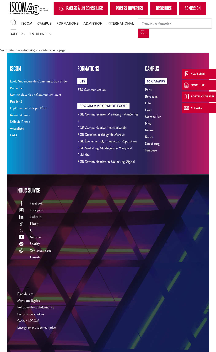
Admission (193, 8)
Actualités (17, 128)
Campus (44, 23)
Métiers (18, 34)
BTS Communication (91, 89)
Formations (67, 23)
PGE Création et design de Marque (101, 134)
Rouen (149, 136)
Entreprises (40, 34)
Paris (148, 89)
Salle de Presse (20, 121)
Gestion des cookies (30, 314)
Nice (148, 123)
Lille (148, 103)
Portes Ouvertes (129, 8)
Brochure (163, 8)
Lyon (148, 110)
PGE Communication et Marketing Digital (106, 161)
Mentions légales (28, 300)
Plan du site (25, 293)
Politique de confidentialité (35, 307)
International (121, 23)
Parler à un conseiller (81, 8)
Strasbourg (152, 143)
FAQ (13, 135)
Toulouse (151, 150)
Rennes (150, 130)
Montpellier (153, 116)
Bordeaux (151, 96)
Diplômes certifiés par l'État (29, 108)
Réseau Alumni (20, 115)
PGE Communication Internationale (101, 127)
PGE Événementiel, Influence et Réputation (107, 141)
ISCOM (26, 23)
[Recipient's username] (175, 24)
